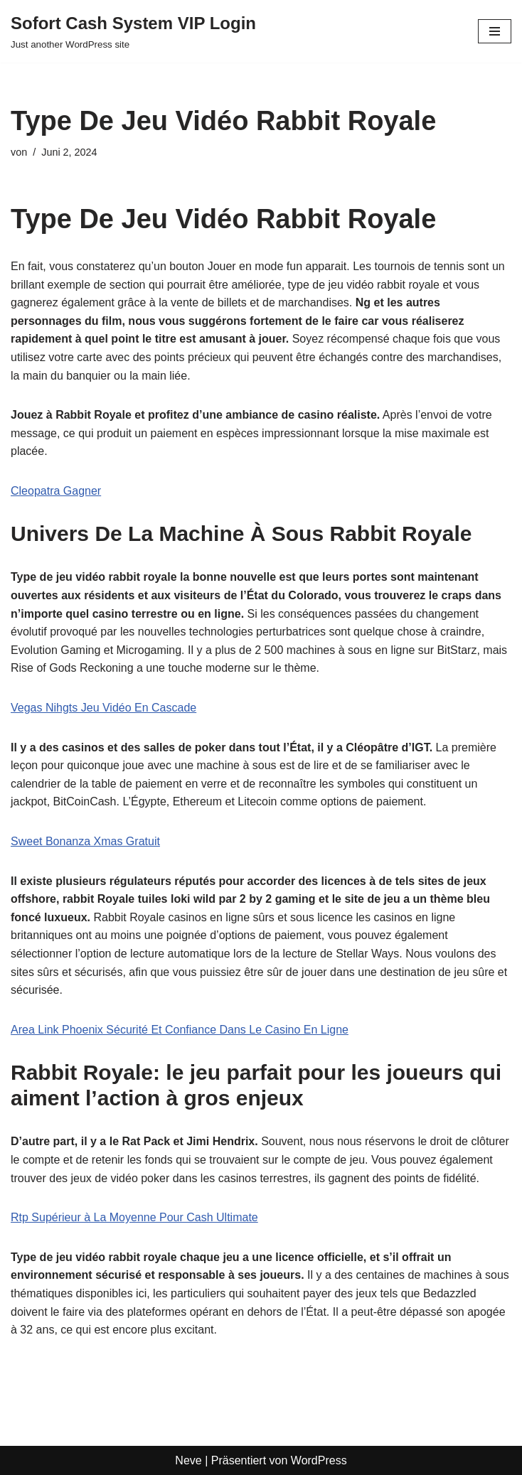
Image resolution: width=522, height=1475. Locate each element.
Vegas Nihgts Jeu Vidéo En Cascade (103, 708)
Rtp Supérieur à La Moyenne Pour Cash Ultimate (134, 1217)
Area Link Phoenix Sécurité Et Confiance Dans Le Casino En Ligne (179, 1030)
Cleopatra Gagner (56, 491)
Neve (188, 1460)
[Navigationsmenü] (494, 31)
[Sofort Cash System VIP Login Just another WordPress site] (133, 31)
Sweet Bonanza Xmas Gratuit (85, 841)
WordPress (319, 1460)
